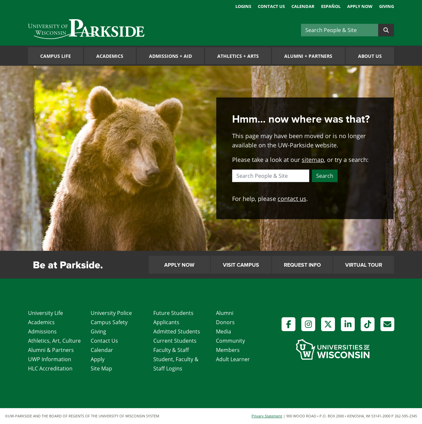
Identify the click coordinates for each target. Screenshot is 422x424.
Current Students (174, 340)
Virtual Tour (363, 265)
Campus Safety (109, 322)
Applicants (166, 322)
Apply (98, 359)
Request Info (302, 265)
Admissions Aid (170, 56)
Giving (386, 6)
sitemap (313, 160)
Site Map (101, 368)
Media (223, 331)
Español (331, 6)
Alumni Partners (308, 56)
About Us (370, 56)
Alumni (224, 313)
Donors (225, 322)
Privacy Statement (267, 415)
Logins (243, 6)
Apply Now (360, 6)
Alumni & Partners (51, 350)
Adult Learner (233, 359)
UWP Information (49, 359)
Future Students (173, 313)
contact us (292, 199)
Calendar (303, 6)
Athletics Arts (238, 56)
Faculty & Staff (171, 350)
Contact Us (271, 6)
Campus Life (55, 56)
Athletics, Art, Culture (54, 340)
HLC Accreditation (50, 368)
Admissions (42, 331)
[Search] (339, 30)
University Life (45, 313)
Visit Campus (241, 265)
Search (324, 175)
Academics (109, 56)
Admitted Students (176, 331)
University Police (111, 313)
